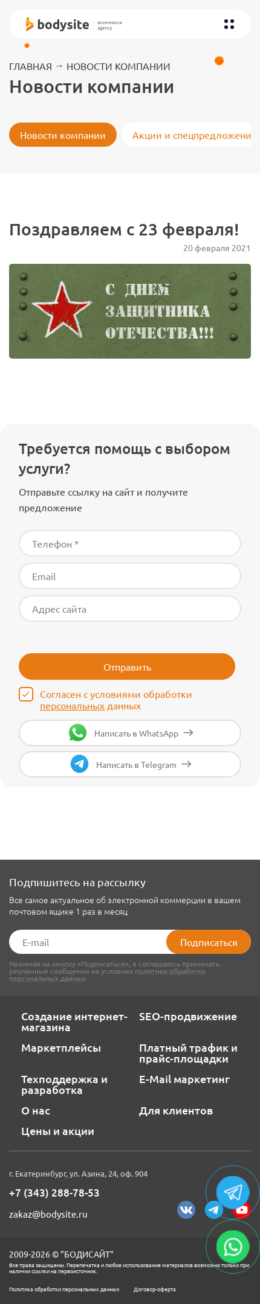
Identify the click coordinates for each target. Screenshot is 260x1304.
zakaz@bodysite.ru (48, 1214)
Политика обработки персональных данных (64, 1289)
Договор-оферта (155, 1289)
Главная (30, 65)
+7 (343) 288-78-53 (54, 1193)
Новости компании (119, 65)
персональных (72, 705)
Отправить (127, 666)
